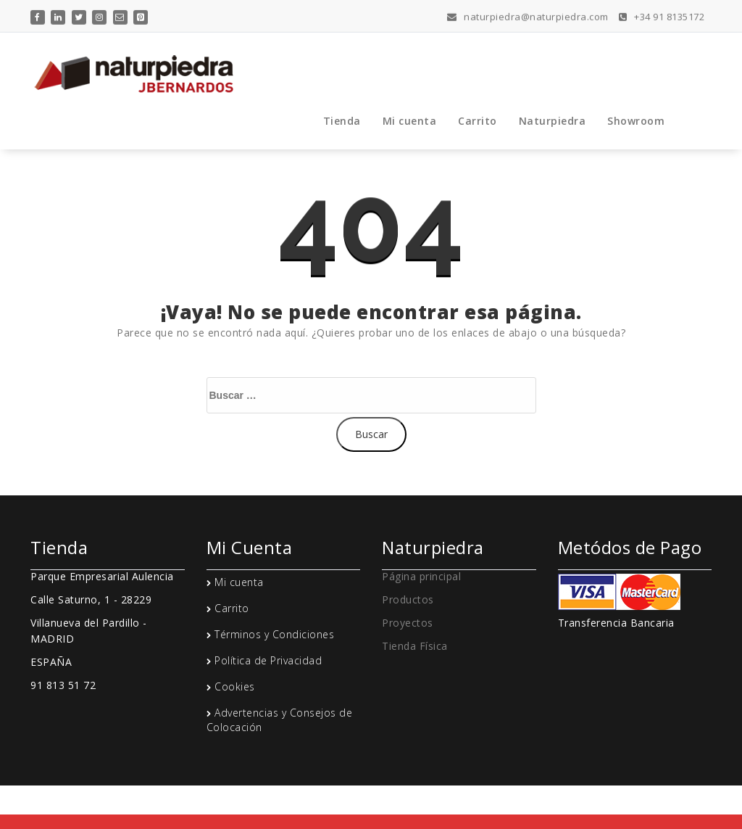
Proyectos (407, 623)
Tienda (342, 121)
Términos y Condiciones (274, 634)
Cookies (234, 686)
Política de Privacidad (268, 660)
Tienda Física (415, 646)
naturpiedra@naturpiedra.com (528, 15)
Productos (408, 599)
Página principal (421, 576)
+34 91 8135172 (661, 15)
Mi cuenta (410, 121)
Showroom (635, 121)
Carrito (477, 121)
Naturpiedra (552, 121)
